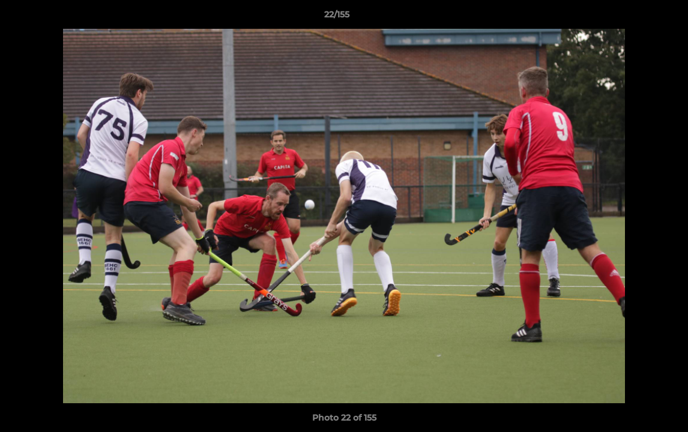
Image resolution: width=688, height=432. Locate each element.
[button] (637, 17)
